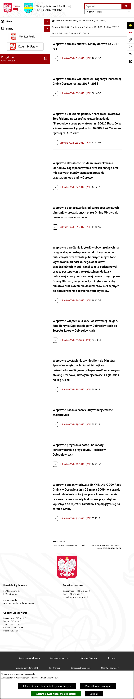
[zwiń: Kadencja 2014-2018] (48, 100)
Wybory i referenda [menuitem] (11, 598)
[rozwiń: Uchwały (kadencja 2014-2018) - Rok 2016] (48, 132)
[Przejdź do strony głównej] (37, 8)
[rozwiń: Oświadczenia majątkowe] (48, 440)
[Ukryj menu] (47, 22)
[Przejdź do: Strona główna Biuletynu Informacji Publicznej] (53, 21)
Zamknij (94, 693)
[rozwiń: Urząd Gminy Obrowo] (48, 52)
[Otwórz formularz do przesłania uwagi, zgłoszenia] (130, 54)
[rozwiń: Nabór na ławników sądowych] (48, 605)
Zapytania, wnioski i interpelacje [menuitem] (17, 570)
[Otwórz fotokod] (130, 61)
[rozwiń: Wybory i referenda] (48, 599)
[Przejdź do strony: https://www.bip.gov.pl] (130, 32)
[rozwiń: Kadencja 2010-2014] (48, 92)
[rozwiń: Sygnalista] (48, 620)
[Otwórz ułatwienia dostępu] (130, 25)
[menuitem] (25, 36)
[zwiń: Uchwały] (48, 76)
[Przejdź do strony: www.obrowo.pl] (130, 39)
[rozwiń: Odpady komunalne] (48, 525)
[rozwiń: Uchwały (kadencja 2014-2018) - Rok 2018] (48, 284)
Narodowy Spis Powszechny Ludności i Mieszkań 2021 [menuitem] (20, 612)
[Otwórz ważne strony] (130, 47)
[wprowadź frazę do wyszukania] (103, 6)
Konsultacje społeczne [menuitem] (12, 582)
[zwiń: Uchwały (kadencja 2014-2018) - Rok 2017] (48, 144)
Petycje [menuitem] (5, 564)
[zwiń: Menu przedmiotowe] (48, 28)
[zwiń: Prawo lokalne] (48, 60)
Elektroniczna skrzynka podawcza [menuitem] (18, 577)
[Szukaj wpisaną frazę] (126, 6)
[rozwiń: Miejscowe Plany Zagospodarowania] (48, 472)
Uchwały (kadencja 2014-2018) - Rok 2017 (96, 27)
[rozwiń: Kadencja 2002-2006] (48, 84)
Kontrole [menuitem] (5, 626)
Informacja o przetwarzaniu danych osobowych (47, 686)
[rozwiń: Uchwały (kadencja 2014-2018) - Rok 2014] (48, 109)
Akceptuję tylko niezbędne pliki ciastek (56, 693)
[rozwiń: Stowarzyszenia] (48, 517)
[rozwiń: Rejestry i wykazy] (48, 533)
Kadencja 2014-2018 (61, 27)
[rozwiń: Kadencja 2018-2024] (48, 296)
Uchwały (100, 20)
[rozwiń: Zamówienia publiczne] (48, 416)
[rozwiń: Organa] (48, 44)
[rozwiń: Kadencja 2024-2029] (48, 304)
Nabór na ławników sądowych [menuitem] (16, 604)
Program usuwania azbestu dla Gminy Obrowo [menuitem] (20, 591)
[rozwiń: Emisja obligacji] (48, 541)
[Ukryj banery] (47, 633)
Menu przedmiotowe (66, 20)
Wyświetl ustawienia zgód (98, 686)
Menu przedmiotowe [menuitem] (11, 27)
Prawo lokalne (86, 20)
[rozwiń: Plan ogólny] (48, 480)
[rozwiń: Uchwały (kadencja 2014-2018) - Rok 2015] (48, 120)
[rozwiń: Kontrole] (48, 626)
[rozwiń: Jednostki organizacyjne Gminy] (48, 399)
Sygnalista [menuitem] (6, 620)
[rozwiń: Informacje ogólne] (48, 36)
